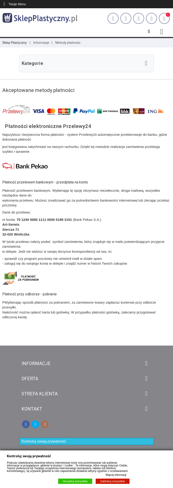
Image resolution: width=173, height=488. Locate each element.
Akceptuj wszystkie (75, 481)
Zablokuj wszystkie (112, 481)
